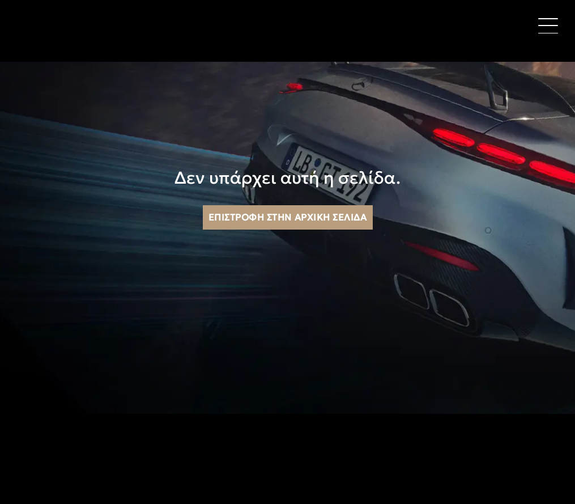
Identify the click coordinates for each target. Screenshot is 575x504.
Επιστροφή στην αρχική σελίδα (287, 217)
